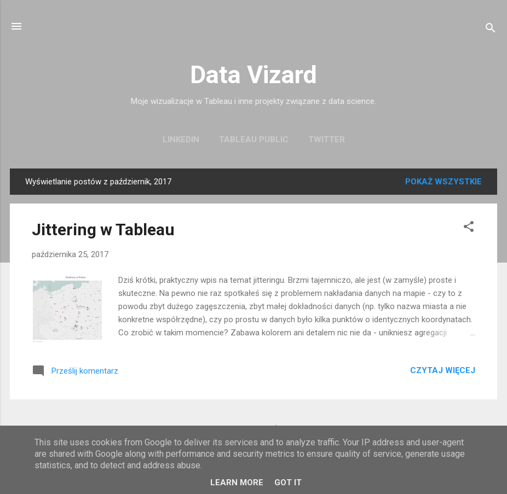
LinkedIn (181, 139)
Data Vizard (253, 74)
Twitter (326, 139)
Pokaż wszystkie (443, 182)
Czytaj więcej (442, 370)
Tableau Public (254, 139)
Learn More (236, 482)
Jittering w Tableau (103, 229)
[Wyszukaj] (490, 30)
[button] (468, 228)
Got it (288, 482)
